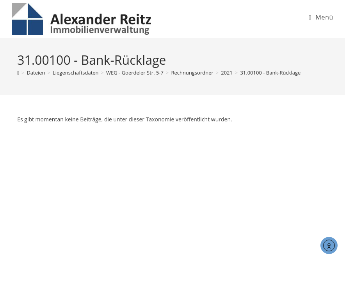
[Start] (18, 72)
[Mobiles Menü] (321, 17)
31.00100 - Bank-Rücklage (270, 72)
